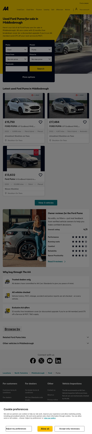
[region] (46, 418)
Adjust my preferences (16, 429)
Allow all (45, 428)
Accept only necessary (69, 429)
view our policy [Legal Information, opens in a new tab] (50, 418)
